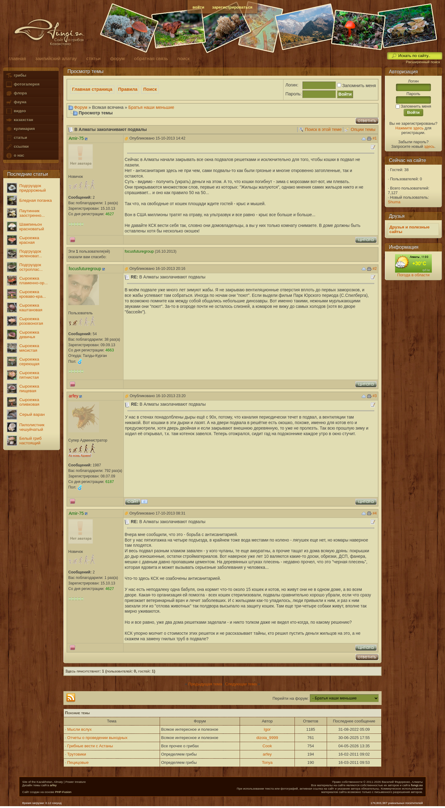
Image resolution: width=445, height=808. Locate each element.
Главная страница (92, 89)
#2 (374, 268)
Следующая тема (241, 684)
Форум (80, 107)
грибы (15, 75)
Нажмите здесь (409, 128)
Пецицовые (78, 762)
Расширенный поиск (423, 62)
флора (16, 93)
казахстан (19, 120)
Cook (267, 746)
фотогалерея (22, 84)
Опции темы (363, 129)
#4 (374, 513)
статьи (16, 138)
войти (198, 7)
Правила (128, 89)
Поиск (150, 89)
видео (15, 111)
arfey (267, 754)
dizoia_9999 (267, 737)
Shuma (394, 202)
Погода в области (413, 275)
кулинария (20, 129)
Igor (267, 729)
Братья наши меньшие (151, 107)
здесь (429, 146)
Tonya (267, 762)
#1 (374, 138)
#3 (374, 396)
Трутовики (76, 754)
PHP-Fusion (63, 792)
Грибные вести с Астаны (90, 746)
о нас (14, 155)
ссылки (17, 147)
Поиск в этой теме (323, 129)
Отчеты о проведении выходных (97, 737)
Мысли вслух (79, 729)
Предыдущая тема (205, 684)
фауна (16, 102)
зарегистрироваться (232, 7)
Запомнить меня (356, 85)
